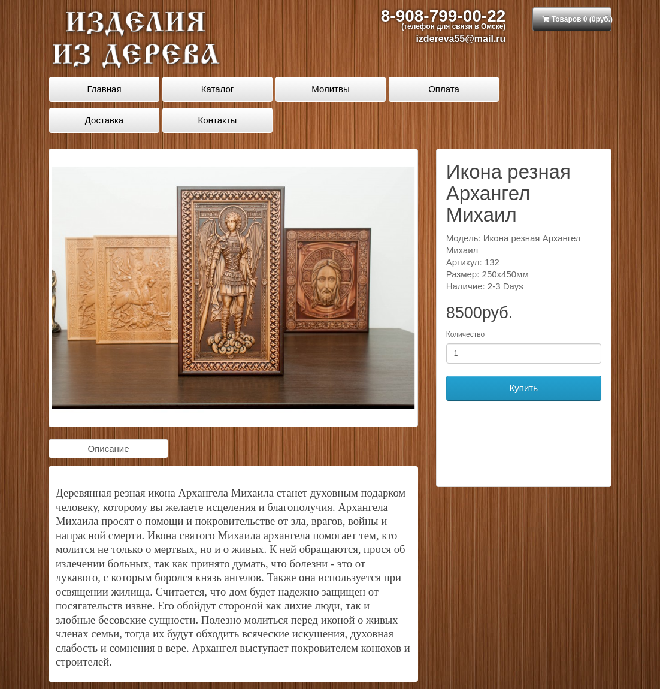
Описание (108, 448)
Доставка (104, 120)
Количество (465, 334)
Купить (524, 388)
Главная (104, 89)
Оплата (443, 89)
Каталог (217, 89)
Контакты (217, 120)
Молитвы (330, 89)
